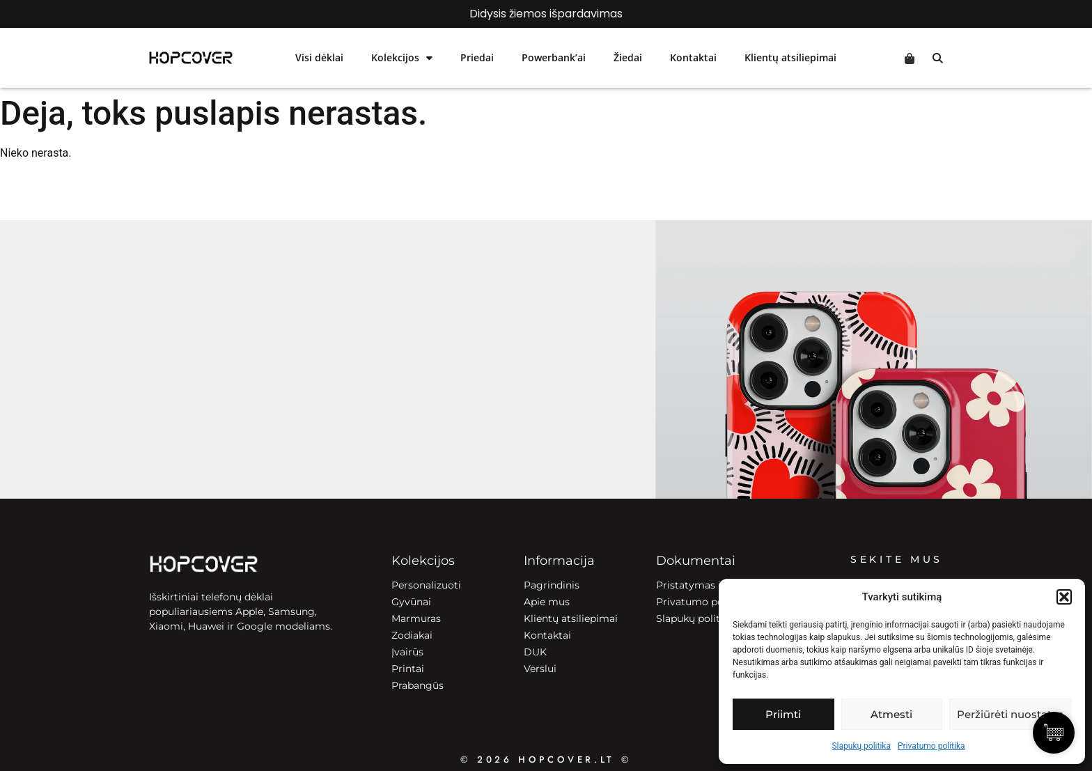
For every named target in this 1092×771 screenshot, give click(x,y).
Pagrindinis (551, 585)
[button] (1064, 597)
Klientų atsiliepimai (790, 57)
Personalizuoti (426, 585)
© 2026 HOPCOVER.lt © (545, 759)
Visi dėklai (319, 57)
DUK (535, 652)
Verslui (540, 668)
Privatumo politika (931, 746)
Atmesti (891, 714)
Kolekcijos (401, 58)
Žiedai (628, 57)
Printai (407, 668)
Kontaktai (693, 57)
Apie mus (547, 601)
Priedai (477, 57)
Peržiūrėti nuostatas (1010, 714)
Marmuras (416, 618)
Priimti (783, 714)
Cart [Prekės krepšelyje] (909, 58)
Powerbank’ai (554, 57)
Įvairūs (407, 652)
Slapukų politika (861, 746)
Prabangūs (417, 685)
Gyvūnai (411, 601)
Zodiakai (411, 635)
